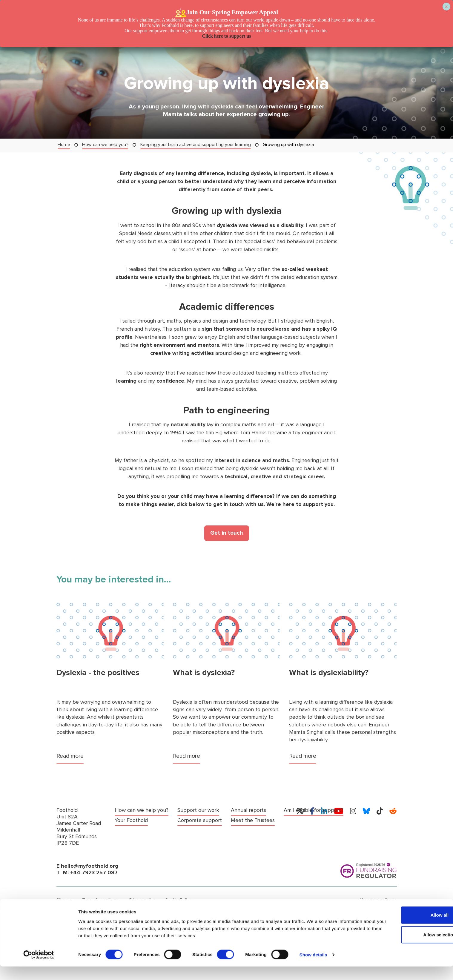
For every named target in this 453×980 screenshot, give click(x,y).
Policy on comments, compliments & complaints (101, 909)
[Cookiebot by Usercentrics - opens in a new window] (39, 968)
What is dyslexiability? (328, 672)
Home (64, 144)
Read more (70, 755)
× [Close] (446, 7)
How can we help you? (105, 144)
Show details (313, 968)
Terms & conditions (100, 899)
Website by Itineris (379, 899)
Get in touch (226, 533)
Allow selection (403, 948)
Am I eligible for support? (261, 810)
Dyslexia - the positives (97, 672)
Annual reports (195, 820)
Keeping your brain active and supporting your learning (195, 144)
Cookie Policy (175, 899)
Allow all (403, 928)
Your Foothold (131, 820)
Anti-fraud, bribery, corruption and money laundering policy (211, 909)
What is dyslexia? (204, 672)
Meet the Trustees (199, 829)
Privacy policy (140, 899)
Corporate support (199, 810)
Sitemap (64, 899)
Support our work (135, 829)
